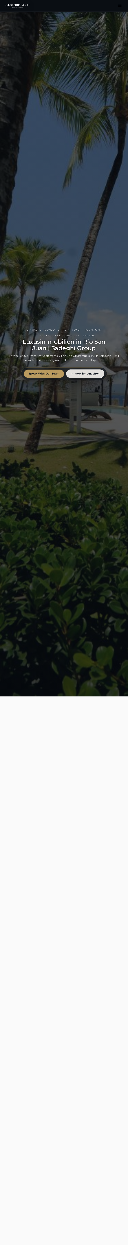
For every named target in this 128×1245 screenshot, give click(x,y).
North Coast (71, 329)
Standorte (51, 329)
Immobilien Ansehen (85, 373)
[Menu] (119, 5)
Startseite (34, 329)
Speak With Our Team (44, 373)
